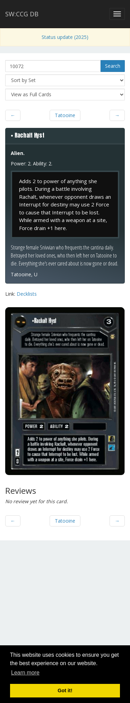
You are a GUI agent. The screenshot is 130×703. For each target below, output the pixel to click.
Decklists (27, 294)
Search (112, 66)
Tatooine (65, 115)
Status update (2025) (65, 37)
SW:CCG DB (21, 14)
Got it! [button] (65, 690)
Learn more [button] (25, 673)
